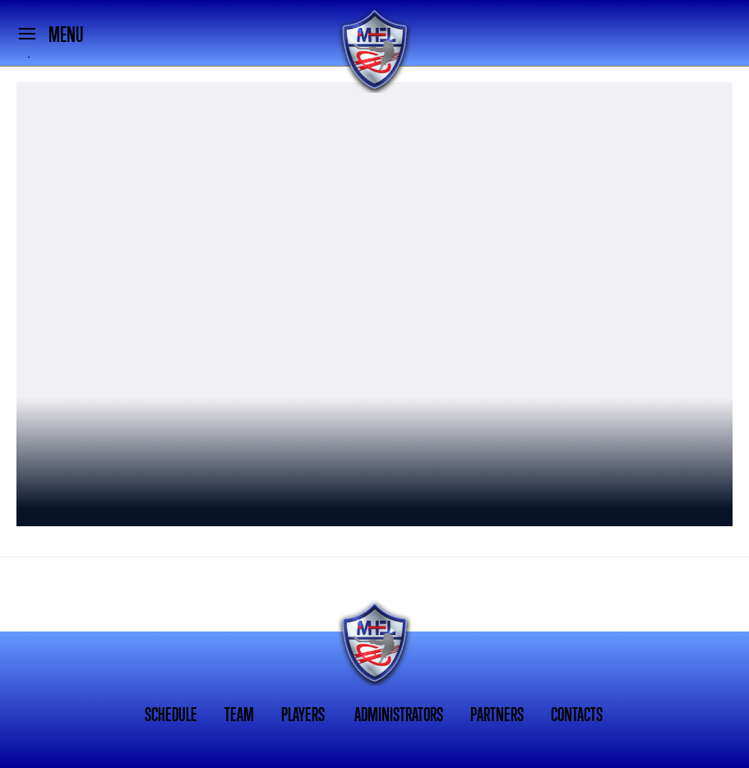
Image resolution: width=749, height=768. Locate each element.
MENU (66, 34)
